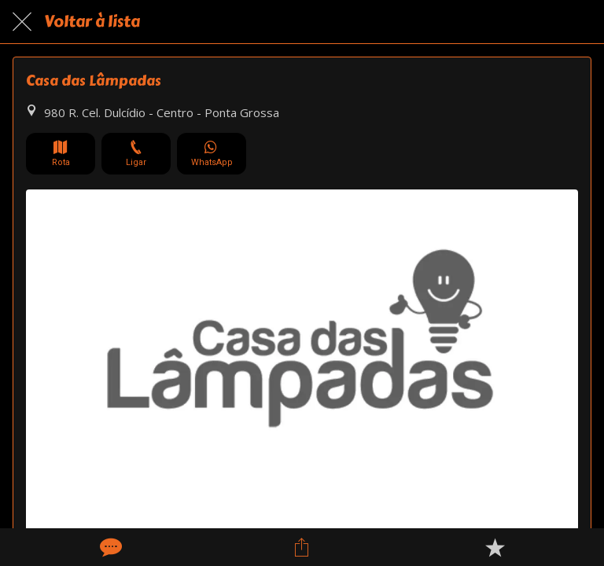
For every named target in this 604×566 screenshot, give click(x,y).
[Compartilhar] (302, 547)
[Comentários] (109, 547)
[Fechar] (22, 22)
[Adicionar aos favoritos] (495, 547)
